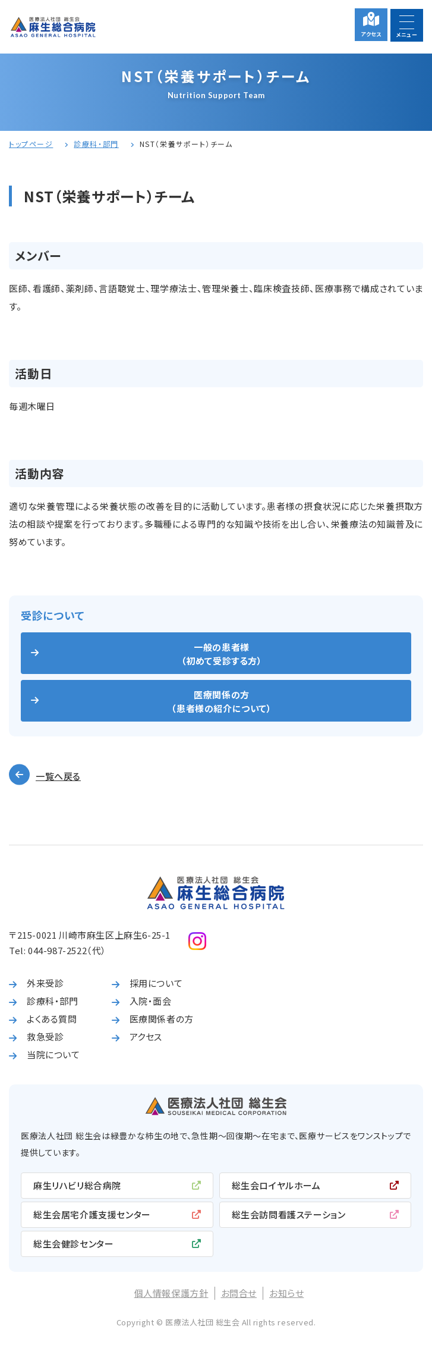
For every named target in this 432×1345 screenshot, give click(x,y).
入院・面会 (151, 1001)
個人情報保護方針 (171, 1293)
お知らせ (286, 1293)
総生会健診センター (73, 1243)
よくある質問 (52, 1018)
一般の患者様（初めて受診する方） (222, 654)
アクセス (371, 34)
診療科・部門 (96, 144)
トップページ (31, 144)
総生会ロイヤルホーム (276, 1185)
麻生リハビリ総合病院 (77, 1185)
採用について (156, 983)
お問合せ (239, 1293)
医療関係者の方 (162, 1018)
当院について (53, 1054)
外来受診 (45, 983)
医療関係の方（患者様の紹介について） (221, 701)
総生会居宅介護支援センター (92, 1214)
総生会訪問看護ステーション (289, 1214)
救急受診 (45, 1036)
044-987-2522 (57, 950)
